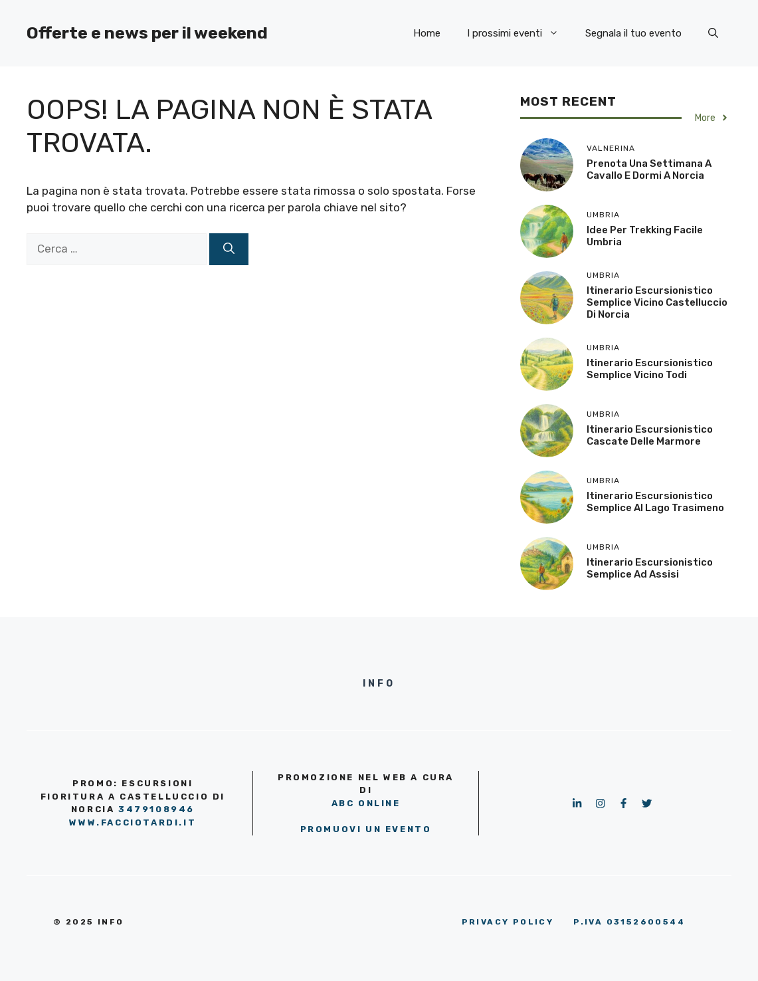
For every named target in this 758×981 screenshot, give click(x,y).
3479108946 (156, 809)
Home (426, 33)
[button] (713, 33)
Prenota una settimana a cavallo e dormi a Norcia (649, 169)
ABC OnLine (366, 803)
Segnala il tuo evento (633, 33)
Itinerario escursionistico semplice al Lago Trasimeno (655, 502)
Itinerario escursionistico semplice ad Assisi (650, 568)
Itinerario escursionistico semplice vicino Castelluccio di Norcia (657, 302)
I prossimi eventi (519, 33)
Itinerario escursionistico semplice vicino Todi (650, 369)
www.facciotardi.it (132, 822)
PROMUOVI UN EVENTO (366, 829)
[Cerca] (228, 249)
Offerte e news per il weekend (147, 33)
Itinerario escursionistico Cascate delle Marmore (650, 435)
